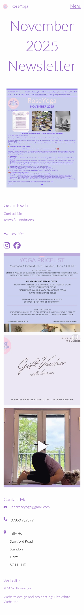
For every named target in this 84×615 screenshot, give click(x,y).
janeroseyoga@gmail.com (30, 507)
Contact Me (13, 213)
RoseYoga (19, 6)
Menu (75, 6)
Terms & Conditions (19, 220)
